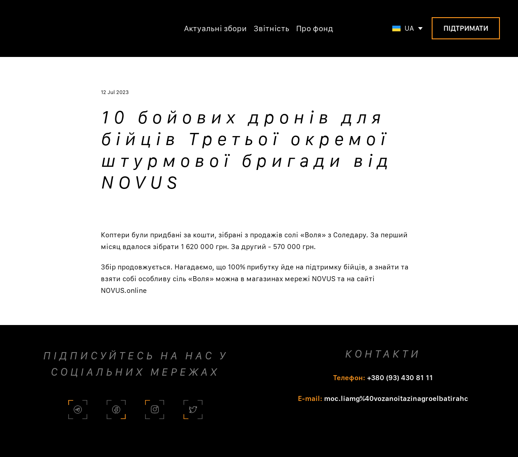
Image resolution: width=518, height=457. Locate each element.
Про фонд (314, 28)
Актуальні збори (215, 28)
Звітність (271, 28)
